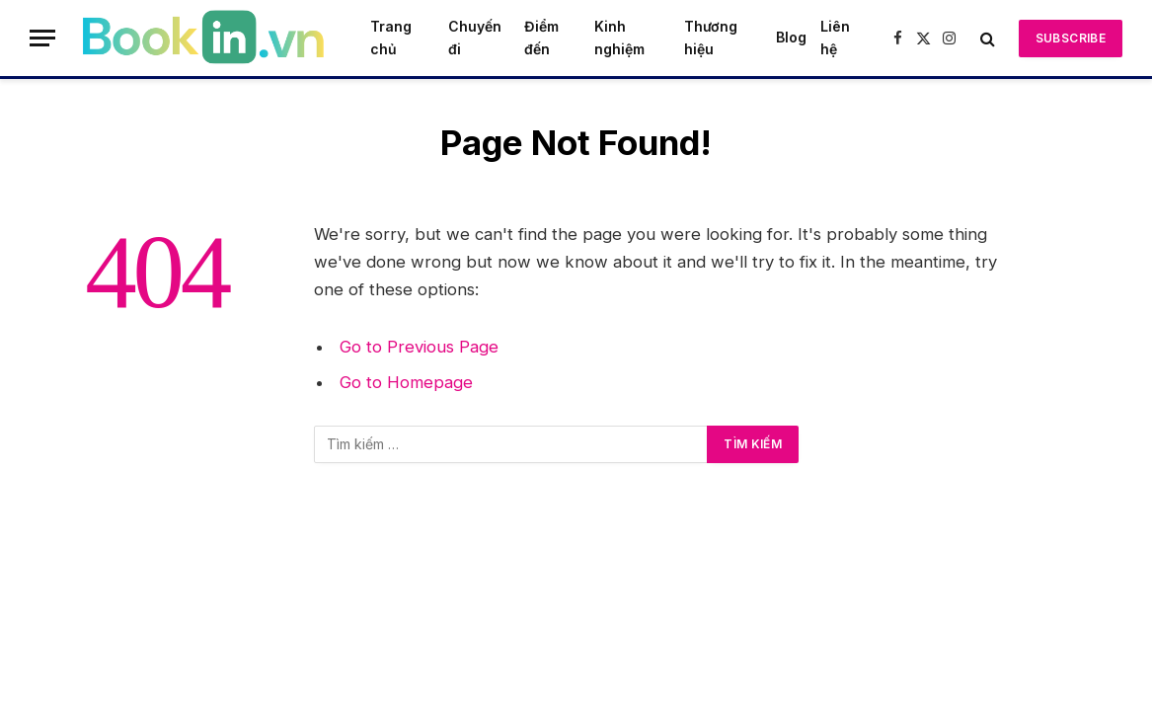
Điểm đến (541, 37)
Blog (791, 37)
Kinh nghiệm (619, 37)
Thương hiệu (710, 37)
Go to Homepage (406, 382)
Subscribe (1071, 38)
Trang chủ (391, 37)
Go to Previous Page (419, 346)
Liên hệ (835, 37)
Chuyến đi (474, 37)
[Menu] (42, 38)
